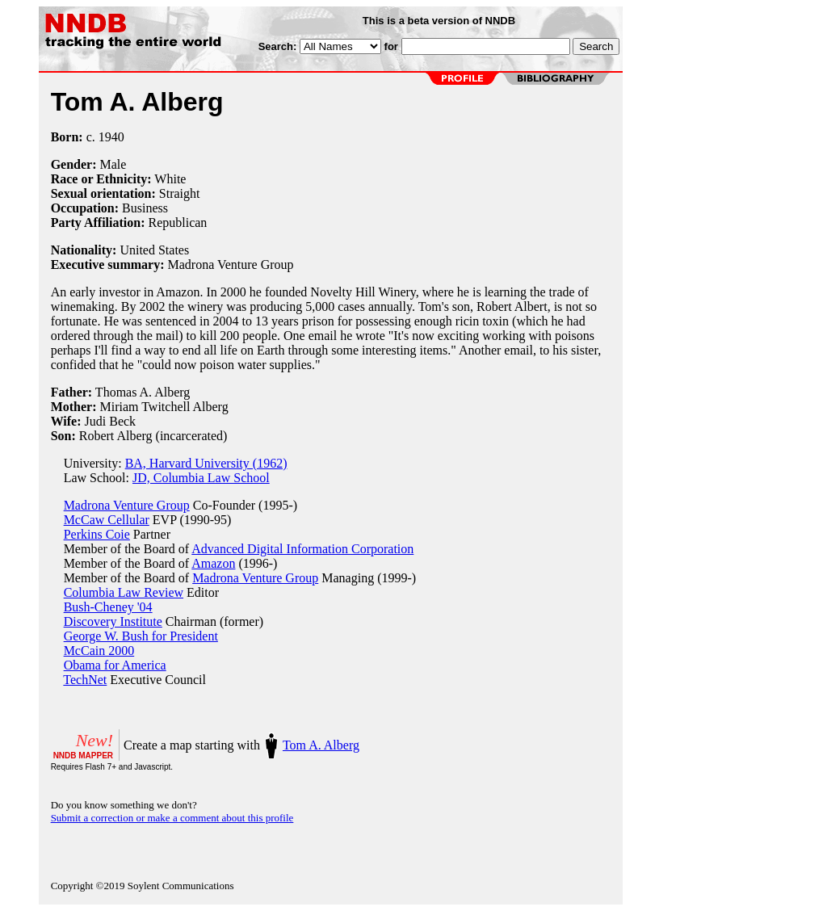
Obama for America (115, 665)
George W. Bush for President (141, 636)
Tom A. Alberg (321, 745)
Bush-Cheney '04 (108, 607)
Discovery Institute (113, 621)
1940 (111, 137)
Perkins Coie (97, 534)
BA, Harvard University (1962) (206, 463)
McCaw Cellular (106, 520)
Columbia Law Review (123, 592)
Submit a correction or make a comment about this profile (172, 818)
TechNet (85, 679)
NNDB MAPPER (83, 755)
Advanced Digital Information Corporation (302, 549)
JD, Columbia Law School (201, 478)
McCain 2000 (99, 650)
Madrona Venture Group (127, 505)
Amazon (213, 563)
